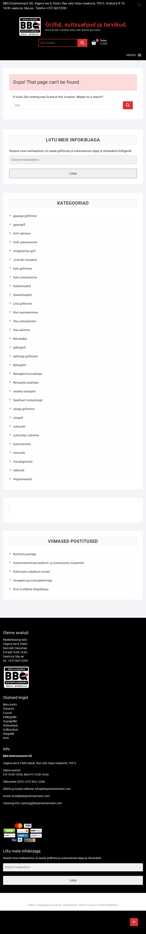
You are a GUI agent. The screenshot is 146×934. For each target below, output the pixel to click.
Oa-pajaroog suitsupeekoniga (32, 580)
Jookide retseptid (24, 260)
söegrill (18, 418)
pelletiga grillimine (25, 356)
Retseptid (19, 365)
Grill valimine (22, 233)
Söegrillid (8, 733)
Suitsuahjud (10, 725)
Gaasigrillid (10, 721)
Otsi (82, 43)
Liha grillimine (22, 303)
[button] (131, 55)
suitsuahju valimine (26, 435)
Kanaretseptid (22, 295)
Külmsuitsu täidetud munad (31, 571)
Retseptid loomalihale (27, 374)
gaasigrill (19, 225)
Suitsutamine (22, 444)
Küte (6, 738)
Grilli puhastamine (25, 242)
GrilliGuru (20, 509)
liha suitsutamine (24, 321)
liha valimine (21, 330)
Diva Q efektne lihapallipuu (30, 589)
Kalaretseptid (22, 286)
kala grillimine (22, 268)
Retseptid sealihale (25, 382)
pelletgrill (19, 347)
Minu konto (10, 704)
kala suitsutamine (25, 277)
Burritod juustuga (24, 554)
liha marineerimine (25, 312)
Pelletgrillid (9, 717)
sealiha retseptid (24, 391)
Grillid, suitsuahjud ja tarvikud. (86, 24)
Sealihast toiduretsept (27, 400)
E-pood (7, 712)
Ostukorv (8, 708)
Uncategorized (22, 461)
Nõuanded (20, 339)
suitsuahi (19, 426)
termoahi (19, 453)
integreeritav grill (24, 251)
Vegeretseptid (22, 479)
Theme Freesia (86, 904)
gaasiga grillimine (25, 216)
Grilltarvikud (10, 729)
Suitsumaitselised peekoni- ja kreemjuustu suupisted (48, 563)
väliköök (19, 470)
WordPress (112, 904)
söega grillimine (24, 409)
